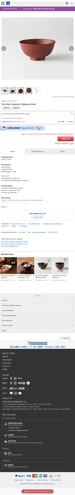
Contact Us (6, 366)
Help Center (6, 363)
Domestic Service (14, 428)
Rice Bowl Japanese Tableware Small (14, 242)
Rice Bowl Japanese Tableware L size (14, 244)
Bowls (14, 226)
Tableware (5, 226)
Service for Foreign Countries (18, 430)
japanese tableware (39, 232)
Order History (7, 360)
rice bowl (22, 232)
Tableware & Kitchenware (53, 224)
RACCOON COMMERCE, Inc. (14, 402)
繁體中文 (16, 108)
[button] (3, 48)
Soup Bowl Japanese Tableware (8, 276)
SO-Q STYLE (12, 101)
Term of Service (42, 480)
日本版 (4, 369)
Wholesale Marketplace (15, 424)
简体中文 (7, 108)
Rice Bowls (23, 226)
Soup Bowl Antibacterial (9, 246)
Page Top (66, 338)
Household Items (34, 224)
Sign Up (66, 139)
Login (72, 143)
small (29, 232)
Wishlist (5, 357)
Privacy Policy (56, 480)
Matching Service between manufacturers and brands (25, 442)
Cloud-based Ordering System (17, 436)
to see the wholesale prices (37, 491)
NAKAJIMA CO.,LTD (37, 214)
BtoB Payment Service (15, 454)
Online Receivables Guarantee (18, 466)
